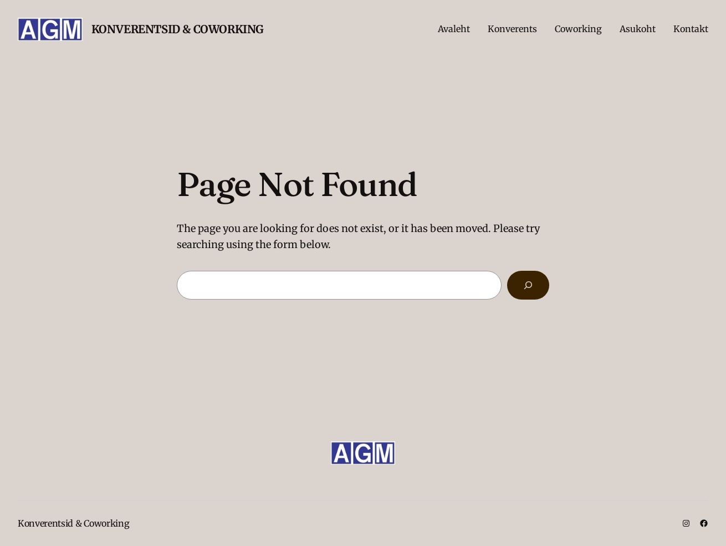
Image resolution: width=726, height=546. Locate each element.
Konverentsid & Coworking (177, 29)
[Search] (528, 285)
